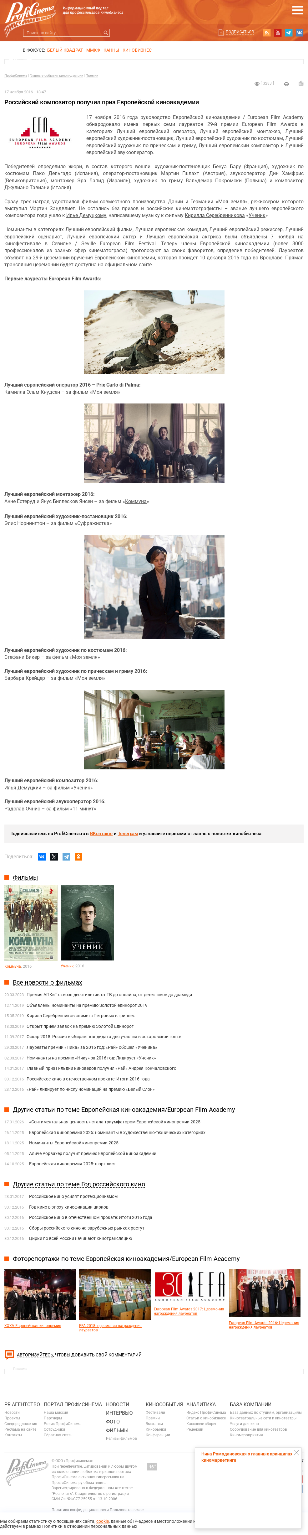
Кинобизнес (137, 50)
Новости (12, 1412)
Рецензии (194, 1429)
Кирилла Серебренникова (215, 215)
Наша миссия (56, 1412)
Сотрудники (54, 1429)
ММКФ (93, 50)
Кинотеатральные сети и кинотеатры (263, 1418)
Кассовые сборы (201, 1424)
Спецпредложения (20, 1424)
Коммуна (136, 501)
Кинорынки (156, 1429)
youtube (278, 33)
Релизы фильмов (121, 1438)
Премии (92, 76)
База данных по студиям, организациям (266, 1412)
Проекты (12, 1418)
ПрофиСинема (15, 76)
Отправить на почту (301, 83)
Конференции (158, 1435)
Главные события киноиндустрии (56, 76)
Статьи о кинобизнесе (206, 1418)
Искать (106, 33)
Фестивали (155, 1412)
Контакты (13, 1435)
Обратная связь (58, 1435)
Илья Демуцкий (22, 788)
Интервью (119, 1413)
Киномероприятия (246, 1435)
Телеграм (128, 833)
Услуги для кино (244, 1424)
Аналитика (201, 1405)
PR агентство (22, 1405)
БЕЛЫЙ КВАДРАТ (65, 50)
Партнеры (53, 1418)
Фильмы (117, 1431)
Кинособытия (164, 1405)
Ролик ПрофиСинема (63, 1424)
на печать (286, 83)
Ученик (257, 215)
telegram (289, 33)
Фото (113, 1422)
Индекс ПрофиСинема (206, 1412)
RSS (267, 33)
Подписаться (240, 32)
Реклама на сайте (20, 1429)
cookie (102, 1521)
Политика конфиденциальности (80, 1510)
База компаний (250, 1405)
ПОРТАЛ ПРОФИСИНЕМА (73, 1405)
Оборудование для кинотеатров (258, 1429)
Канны (111, 50)
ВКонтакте (101, 833)
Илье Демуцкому (86, 215)
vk (300, 33)
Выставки (154, 1424)
